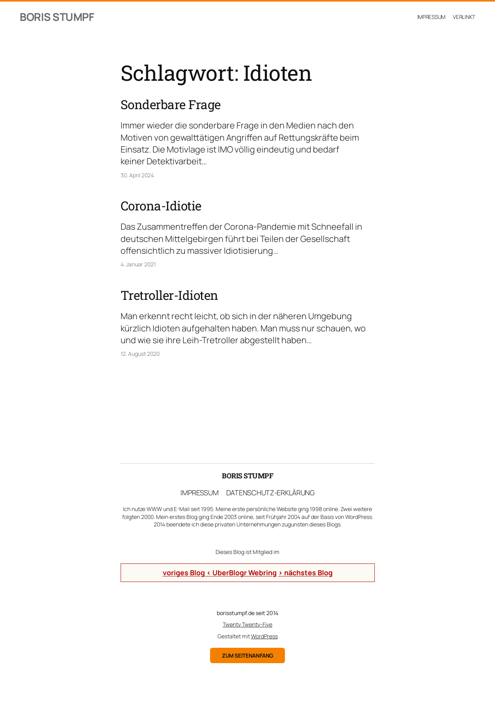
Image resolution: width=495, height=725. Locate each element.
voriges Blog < (187, 572)
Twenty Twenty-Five (247, 624)
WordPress (264, 636)
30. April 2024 (137, 175)
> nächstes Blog (305, 572)
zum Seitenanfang (247, 655)
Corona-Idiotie (161, 205)
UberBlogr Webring (244, 572)
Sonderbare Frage (171, 104)
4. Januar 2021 (138, 264)
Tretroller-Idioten (169, 295)
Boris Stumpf (57, 16)
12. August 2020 (140, 353)
